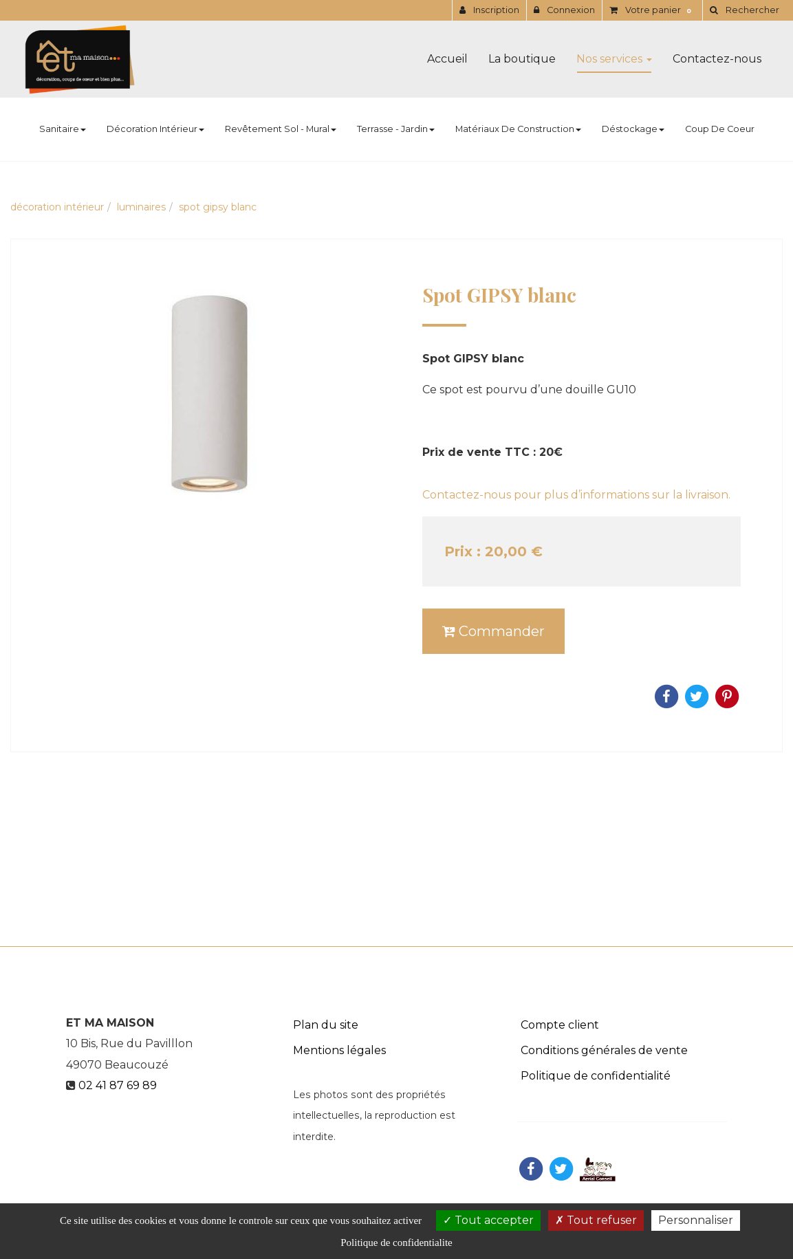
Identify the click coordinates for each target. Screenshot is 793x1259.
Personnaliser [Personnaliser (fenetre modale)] (695, 1220)
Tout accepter (488, 1220)
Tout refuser (596, 1220)
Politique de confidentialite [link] (396, 1242)
